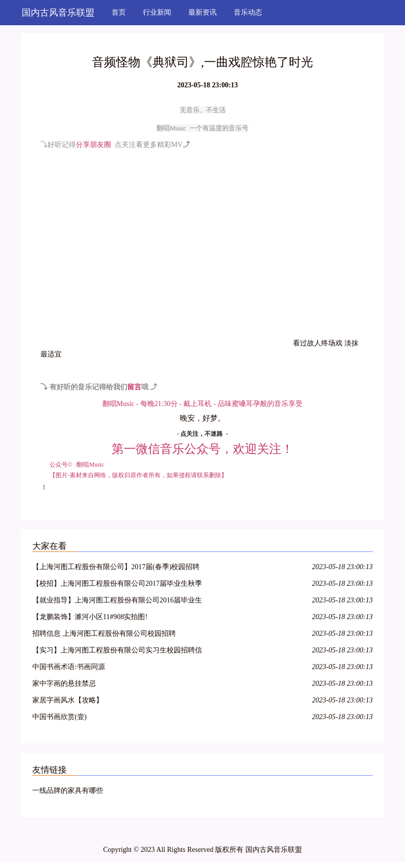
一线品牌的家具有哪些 (67, 790)
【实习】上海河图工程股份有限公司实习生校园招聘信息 (117, 651)
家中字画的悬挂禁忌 (64, 683)
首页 (119, 12)
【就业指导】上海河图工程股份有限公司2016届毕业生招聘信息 (117, 601)
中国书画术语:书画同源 (68, 667)
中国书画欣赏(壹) (59, 717)
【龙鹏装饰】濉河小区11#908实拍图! (89, 617)
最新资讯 (202, 12)
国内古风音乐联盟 (58, 13)
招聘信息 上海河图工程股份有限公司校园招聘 (104, 633)
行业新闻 (157, 12)
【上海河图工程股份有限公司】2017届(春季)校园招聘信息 (115, 568)
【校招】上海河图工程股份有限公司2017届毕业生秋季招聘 (117, 585)
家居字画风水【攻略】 (67, 700)
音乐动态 (248, 12)
